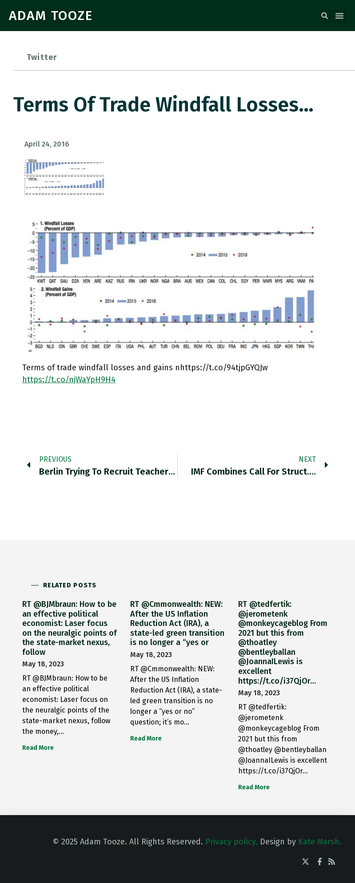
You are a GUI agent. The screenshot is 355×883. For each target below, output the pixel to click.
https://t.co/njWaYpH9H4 (69, 379)
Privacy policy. (231, 842)
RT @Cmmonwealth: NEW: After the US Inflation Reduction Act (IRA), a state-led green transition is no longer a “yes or (177, 623)
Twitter (42, 57)
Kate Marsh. (320, 842)
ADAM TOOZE (51, 16)
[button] (324, 16)
